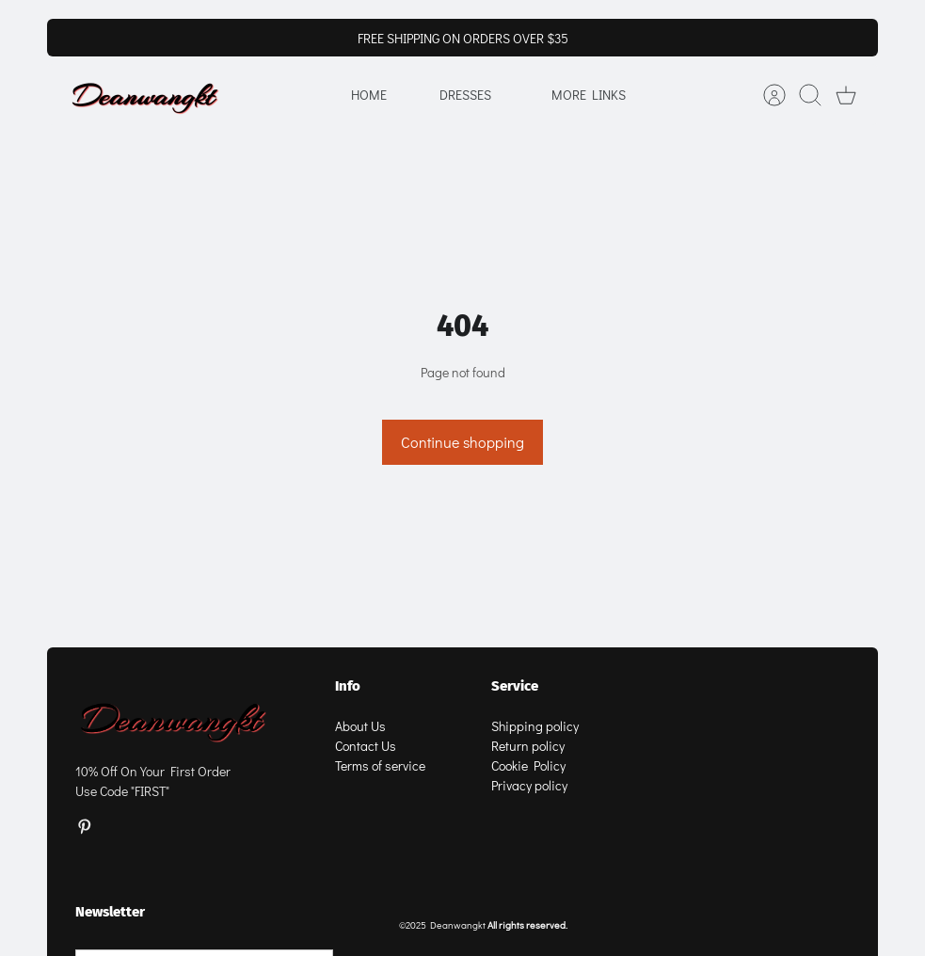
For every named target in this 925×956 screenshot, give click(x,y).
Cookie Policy (528, 765)
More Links (588, 95)
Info (347, 685)
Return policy (528, 746)
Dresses (465, 95)
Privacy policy (529, 785)
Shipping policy (535, 726)
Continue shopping (462, 442)
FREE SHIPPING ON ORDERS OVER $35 (463, 38)
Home (369, 95)
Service (514, 685)
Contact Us (365, 746)
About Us (360, 726)
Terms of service (380, 765)
